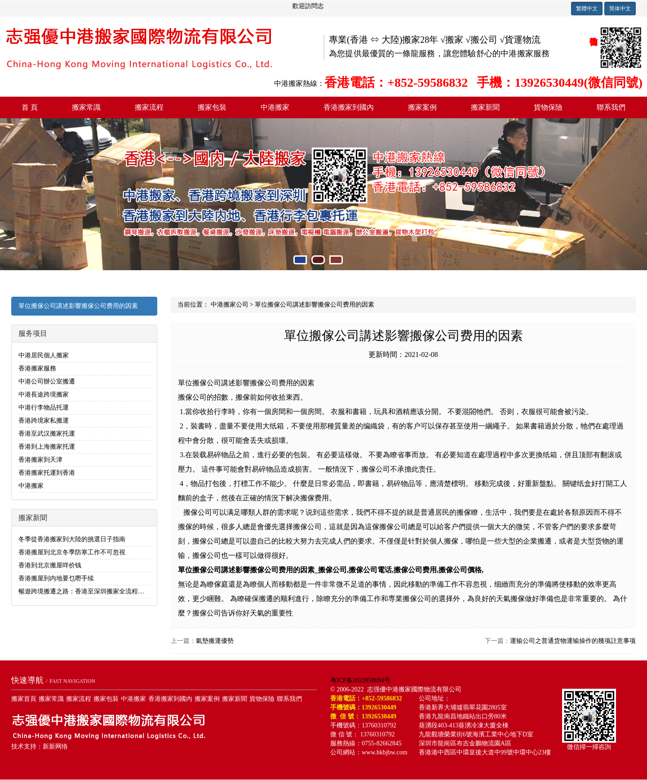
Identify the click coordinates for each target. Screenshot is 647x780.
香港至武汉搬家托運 (46, 433)
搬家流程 (149, 107)
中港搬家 (275, 107)
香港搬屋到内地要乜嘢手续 (56, 578)
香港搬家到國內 (349, 107)
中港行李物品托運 (43, 407)
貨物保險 (548, 107)
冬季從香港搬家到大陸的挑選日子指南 (71, 539)
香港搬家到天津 (40, 459)
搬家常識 (86, 107)
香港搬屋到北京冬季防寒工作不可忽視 (71, 552)
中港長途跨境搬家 (43, 394)
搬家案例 (422, 107)
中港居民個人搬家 (43, 355)
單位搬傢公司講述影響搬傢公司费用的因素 (78, 306)
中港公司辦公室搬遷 (46, 381)
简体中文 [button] (620, 8)
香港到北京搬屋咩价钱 (49, 565)
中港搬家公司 (229, 304)
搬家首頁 (23, 698)
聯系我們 (611, 107)
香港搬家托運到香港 (46, 472)
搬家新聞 (485, 107)
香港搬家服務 (37, 368)
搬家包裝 (212, 107)
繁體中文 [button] (587, 8)
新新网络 (55, 746)
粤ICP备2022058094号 (360, 680)
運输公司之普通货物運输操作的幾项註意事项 (573, 640)
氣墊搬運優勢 (215, 640)
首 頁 (30, 107)
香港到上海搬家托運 (46, 446)
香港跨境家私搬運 (43, 420)
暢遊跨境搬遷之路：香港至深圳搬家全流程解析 (84, 591)
